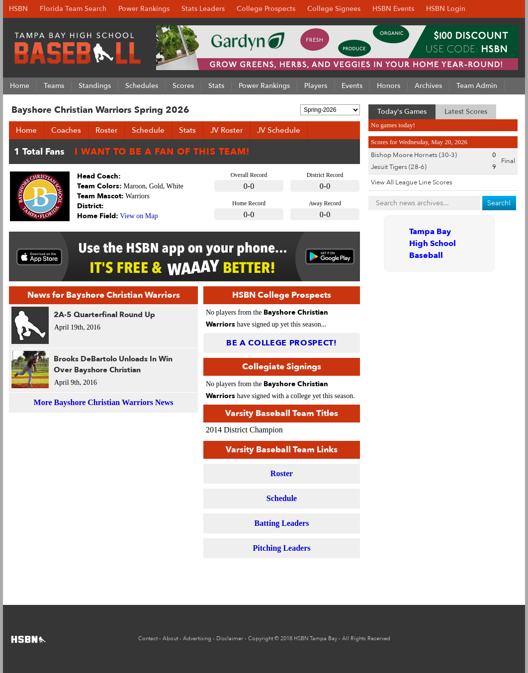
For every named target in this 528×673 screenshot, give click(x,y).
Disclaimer (229, 638)
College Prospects (266, 8)
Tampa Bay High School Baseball (432, 243)
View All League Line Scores (411, 182)
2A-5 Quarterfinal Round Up (104, 315)
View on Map (139, 216)
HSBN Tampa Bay (315, 638)
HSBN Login (445, 8)
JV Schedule (278, 130)
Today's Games (402, 111)
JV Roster (226, 130)
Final (508, 161)
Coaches (66, 130)
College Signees (333, 8)
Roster (106, 130)
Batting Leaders (282, 523)
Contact (148, 638)
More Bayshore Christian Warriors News (104, 402)
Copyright (260, 638)
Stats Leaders (203, 8)
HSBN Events (393, 8)
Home (26, 130)
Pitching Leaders (282, 548)
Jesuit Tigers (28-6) (399, 167)
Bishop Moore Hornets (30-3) (414, 155)
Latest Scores (465, 111)
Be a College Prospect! (281, 342)
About (170, 638)
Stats (187, 130)
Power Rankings (144, 8)
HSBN (18, 8)
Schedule (148, 130)
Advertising (197, 638)
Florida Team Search (73, 8)
